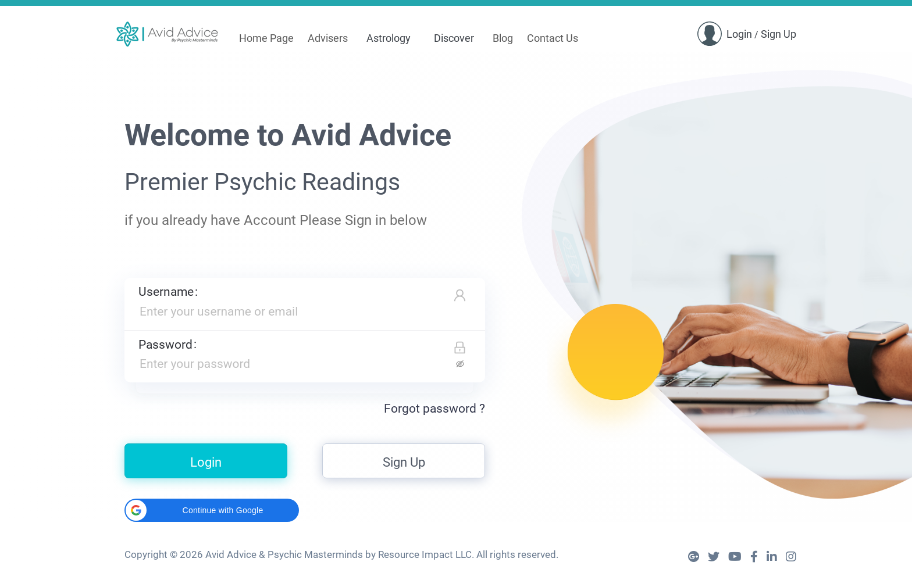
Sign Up (778, 34)
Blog (503, 38)
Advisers (328, 38)
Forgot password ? (434, 409)
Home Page (266, 38)
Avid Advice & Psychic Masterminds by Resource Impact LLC (338, 554)
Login (739, 34)
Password (165, 345)
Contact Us (552, 38)
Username (166, 292)
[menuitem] (266, 39)
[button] (211, 510)
